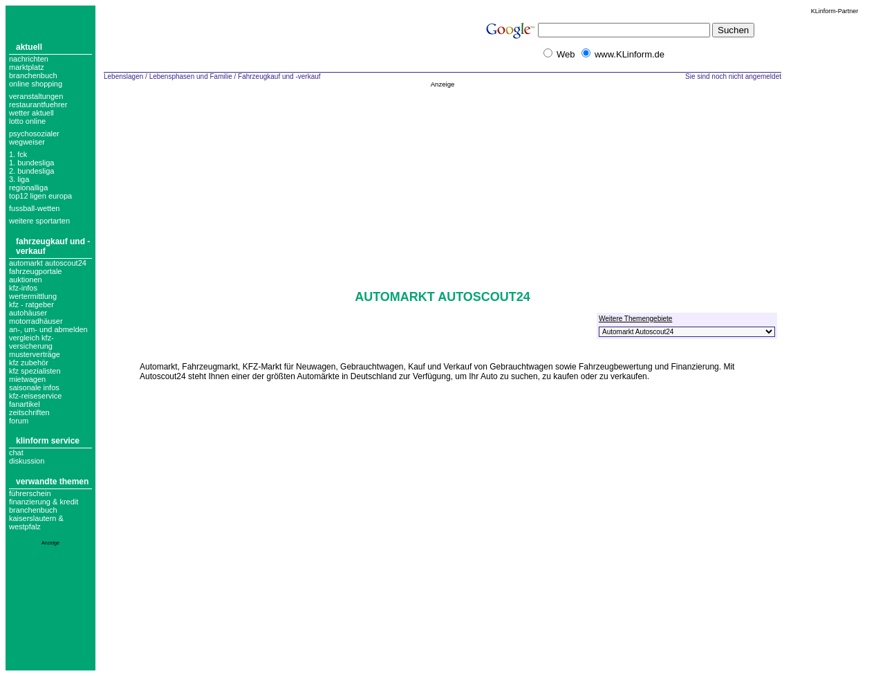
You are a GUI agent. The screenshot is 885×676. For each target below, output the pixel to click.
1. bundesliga (31, 162)
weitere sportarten (39, 221)
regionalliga (28, 187)
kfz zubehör (28, 362)
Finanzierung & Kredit (43, 501)
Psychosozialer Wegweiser (34, 137)
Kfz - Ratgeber (31, 304)
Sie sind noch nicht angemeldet (733, 76)
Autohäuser (28, 313)
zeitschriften (29, 412)
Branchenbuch (33, 75)
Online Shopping (35, 84)
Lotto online (27, 121)
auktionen (25, 279)
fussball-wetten (34, 208)
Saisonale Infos (34, 387)
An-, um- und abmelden (48, 329)
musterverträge (34, 354)
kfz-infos (23, 288)
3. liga (19, 179)
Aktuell (29, 47)
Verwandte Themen (52, 481)
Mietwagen (27, 379)
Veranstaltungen (36, 96)
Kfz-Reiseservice (35, 396)
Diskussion (26, 461)
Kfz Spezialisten (35, 371)
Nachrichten (28, 59)
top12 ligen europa (40, 196)
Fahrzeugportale (35, 271)
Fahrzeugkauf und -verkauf (279, 76)
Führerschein (30, 493)
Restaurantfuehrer (38, 104)
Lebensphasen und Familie (190, 76)
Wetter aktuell (31, 113)
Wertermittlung (33, 296)
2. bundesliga (31, 171)
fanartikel (24, 404)
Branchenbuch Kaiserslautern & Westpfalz (36, 518)
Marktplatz (26, 67)
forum (18, 421)
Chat (16, 452)
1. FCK (18, 154)
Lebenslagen (123, 76)
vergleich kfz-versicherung (31, 342)
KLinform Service (48, 441)
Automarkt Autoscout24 (47, 263)
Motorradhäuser (36, 321)
